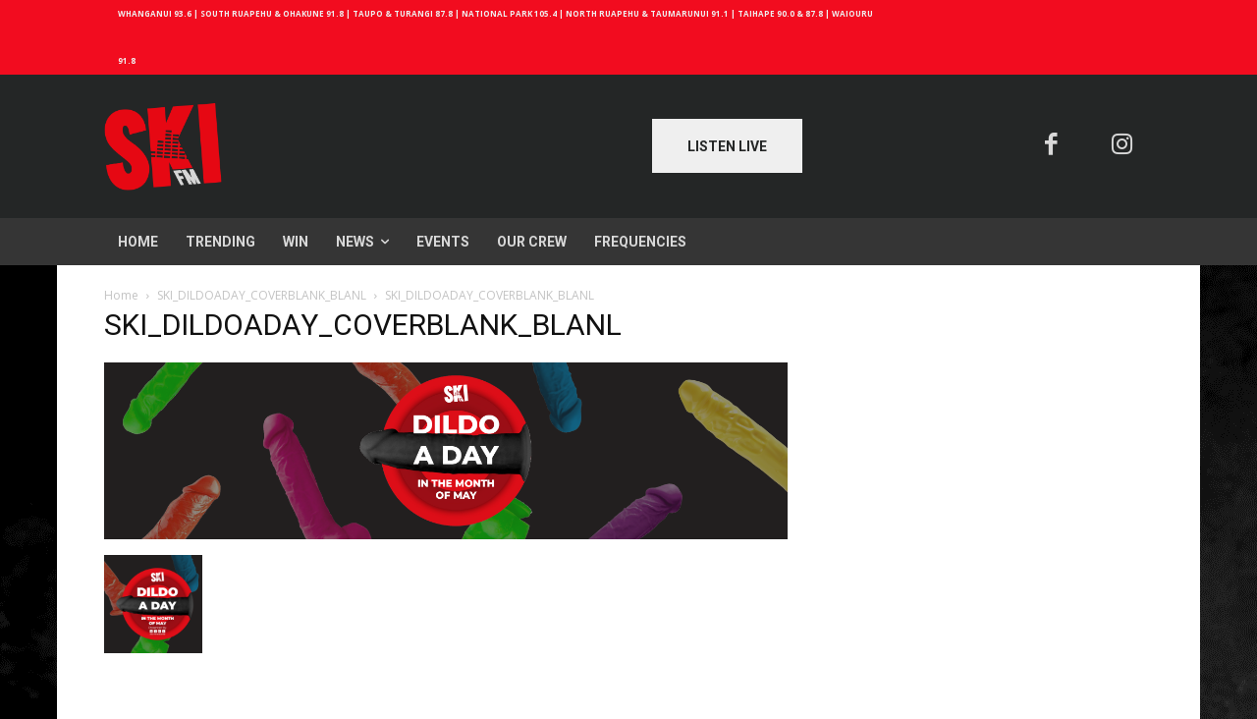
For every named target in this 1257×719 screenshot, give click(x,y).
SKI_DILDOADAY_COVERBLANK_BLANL (261, 295)
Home (121, 295)
